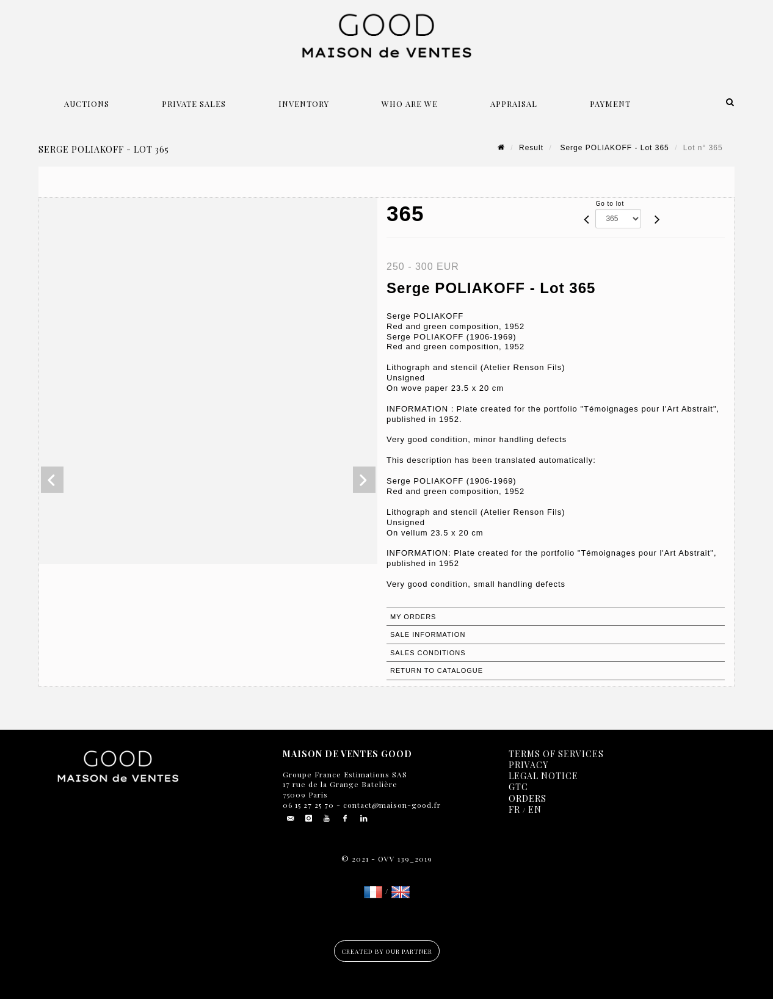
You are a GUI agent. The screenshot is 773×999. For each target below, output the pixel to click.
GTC (518, 787)
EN (535, 809)
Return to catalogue (436, 670)
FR (514, 809)
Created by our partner (386, 951)
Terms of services (556, 754)
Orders (527, 798)
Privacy (528, 765)
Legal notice (543, 776)
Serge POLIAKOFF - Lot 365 (613, 147)
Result (531, 147)
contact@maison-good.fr (391, 805)
